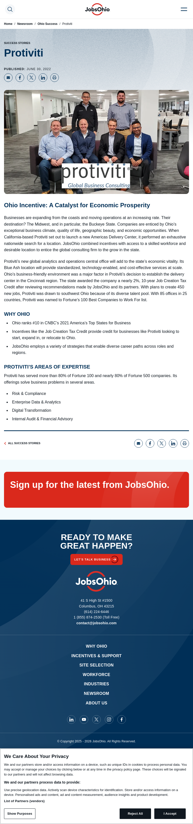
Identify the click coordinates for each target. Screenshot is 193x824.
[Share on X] (31, 77)
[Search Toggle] (10, 9)
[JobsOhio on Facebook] (121, 719)
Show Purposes (19, 813)
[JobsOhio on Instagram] (109, 719)
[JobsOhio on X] (96, 719)
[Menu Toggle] (184, 9)
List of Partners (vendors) (24, 801)
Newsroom (25, 24)
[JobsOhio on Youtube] (84, 719)
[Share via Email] (8, 77)
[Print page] (54, 77)
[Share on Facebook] (20, 77)
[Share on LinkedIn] (43, 77)
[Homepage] (97, 9)
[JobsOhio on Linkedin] (71, 719)
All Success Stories (22, 443)
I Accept (170, 813)
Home (8, 24)
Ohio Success (47, 24)
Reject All (135, 813)
